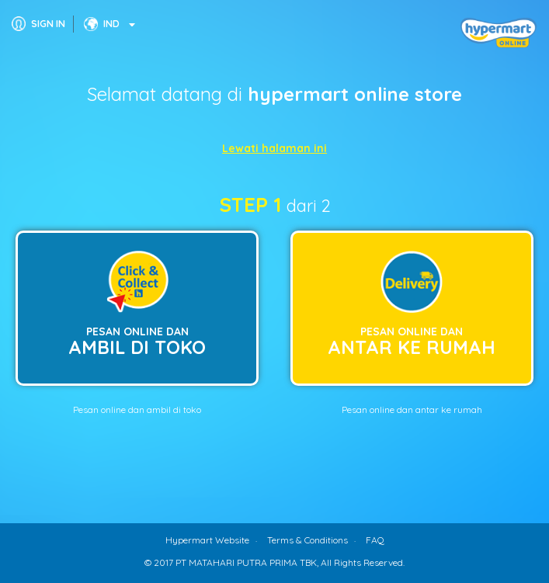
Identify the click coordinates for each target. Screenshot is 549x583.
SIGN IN (48, 23)
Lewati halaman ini (274, 148)
